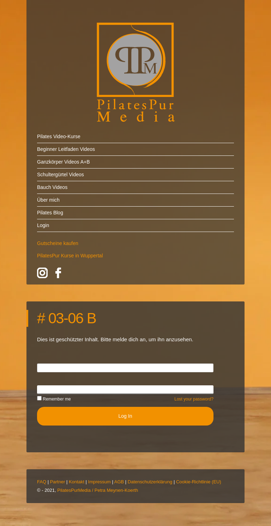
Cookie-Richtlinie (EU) (198, 481)
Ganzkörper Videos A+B (63, 162)
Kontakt (76, 481)
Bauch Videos (52, 187)
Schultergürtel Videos (60, 174)
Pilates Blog (50, 212)
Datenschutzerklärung (150, 481)
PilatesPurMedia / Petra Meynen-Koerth (97, 490)
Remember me (54, 399)
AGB (119, 481)
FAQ (41, 481)
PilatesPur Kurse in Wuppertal (70, 255)
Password (48, 389)
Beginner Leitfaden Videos (66, 149)
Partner (57, 481)
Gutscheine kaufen (57, 243)
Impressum (99, 481)
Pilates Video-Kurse (58, 136)
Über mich (48, 200)
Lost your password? (193, 399)
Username (48, 367)
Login (43, 225)
